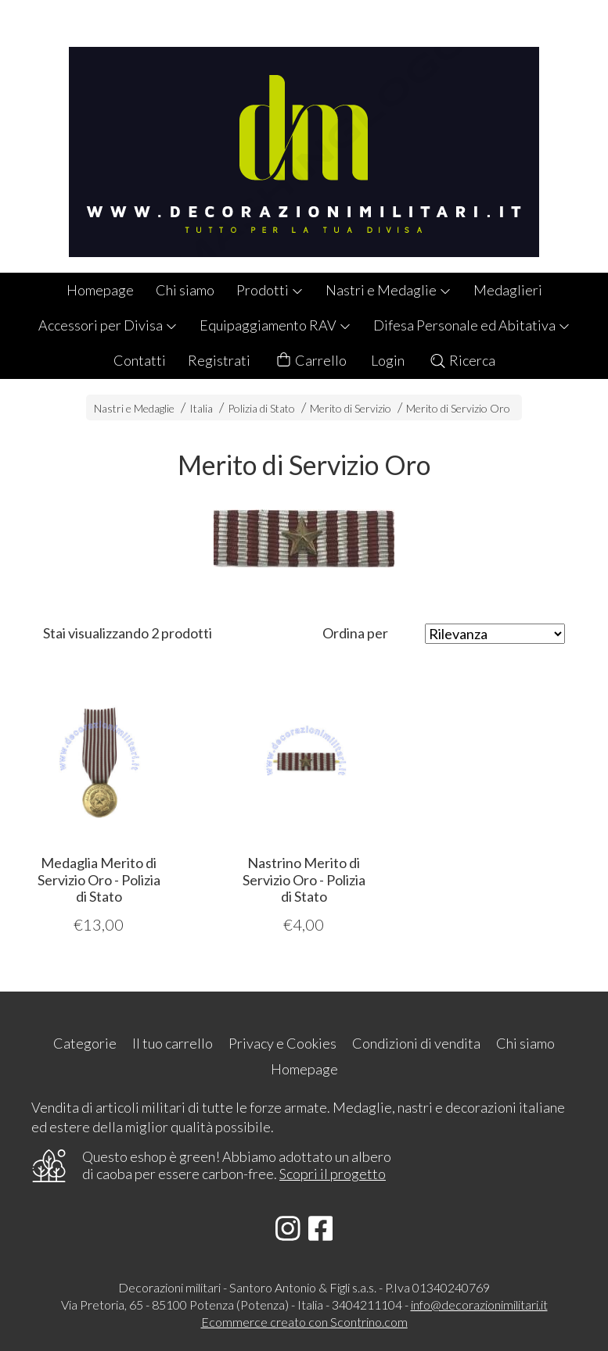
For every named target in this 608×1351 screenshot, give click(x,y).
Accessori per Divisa (108, 325)
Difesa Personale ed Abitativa (471, 325)
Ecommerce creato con (304, 1321)
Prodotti (270, 289)
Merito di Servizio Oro (458, 408)
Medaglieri (507, 289)
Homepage (100, 289)
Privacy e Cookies (282, 1043)
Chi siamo (185, 289)
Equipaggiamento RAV (275, 325)
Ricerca (462, 360)
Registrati (219, 360)
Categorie (85, 1043)
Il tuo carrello (172, 1043)
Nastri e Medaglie (389, 289)
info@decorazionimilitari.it (479, 1304)
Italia (201, 408)
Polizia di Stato (261, 408)
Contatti (139, 360)
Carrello (311, 360)
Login (388, 360)
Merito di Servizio (350, 408)
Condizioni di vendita (416, 1043)
